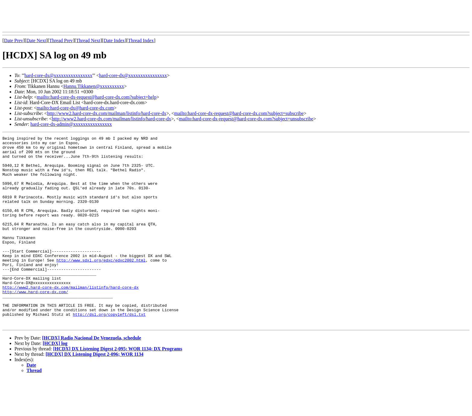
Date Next (36, 40)
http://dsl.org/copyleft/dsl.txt (109, 350)
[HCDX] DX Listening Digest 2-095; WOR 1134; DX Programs (117, 386)
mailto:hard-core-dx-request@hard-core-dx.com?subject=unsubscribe (246, 118)
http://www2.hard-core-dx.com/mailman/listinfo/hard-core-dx (106, 113)
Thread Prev (61, 40)
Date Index (114, 40)
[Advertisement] (112, 15)
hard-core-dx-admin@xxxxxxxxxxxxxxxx (71, 124)
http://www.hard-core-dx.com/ (35, 323)
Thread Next (88, 40)
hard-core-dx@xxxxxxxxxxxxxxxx (58, 75)
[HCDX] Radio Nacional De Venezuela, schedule (91, 375)
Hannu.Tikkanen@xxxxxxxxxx (94, 86)
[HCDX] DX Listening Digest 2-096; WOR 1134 (95, 392)
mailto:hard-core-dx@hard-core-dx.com (75, 107)
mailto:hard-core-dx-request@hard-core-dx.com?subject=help (96, 97)
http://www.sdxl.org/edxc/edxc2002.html (100, 285)
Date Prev (13, 40)
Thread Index (141, 40)
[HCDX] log (55, 381)
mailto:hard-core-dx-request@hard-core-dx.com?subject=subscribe (239, 113)
